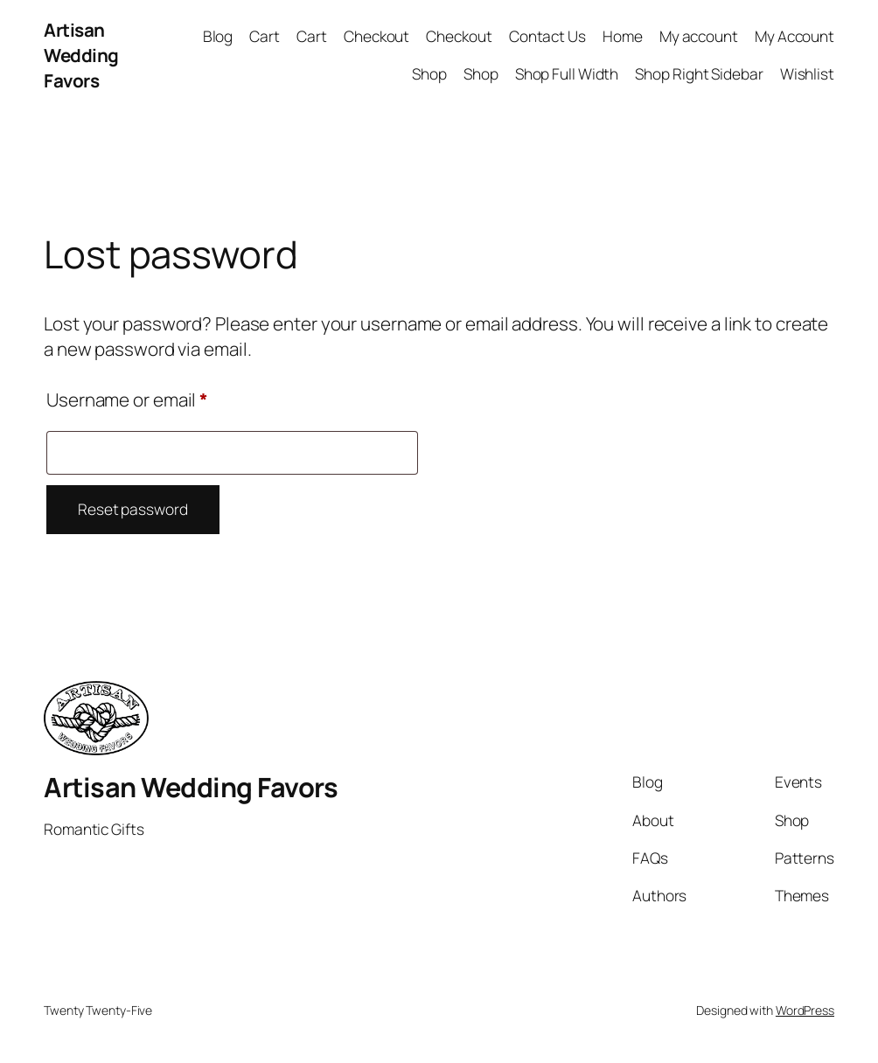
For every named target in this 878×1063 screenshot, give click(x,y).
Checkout (376, 36)
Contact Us (547, 36)
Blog (218, 36)
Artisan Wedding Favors (81, 55)
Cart (264, 36)
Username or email (163, 397)
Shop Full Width (567, 74)
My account (698, 36)
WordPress (805, 1010)
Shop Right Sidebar (699, 74)
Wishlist (807, 74)
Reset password (133, 509)
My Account (794, 36)
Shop (429, 74)
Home (623, 36)
